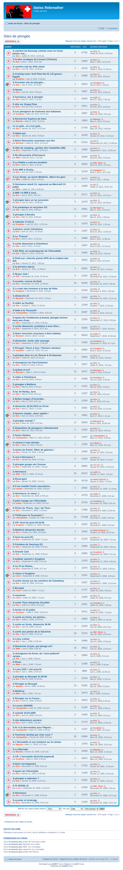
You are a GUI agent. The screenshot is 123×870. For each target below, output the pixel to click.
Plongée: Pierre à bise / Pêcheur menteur (38, 348)
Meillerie (19, 691)
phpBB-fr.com (67, 866)
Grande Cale (22, 551)
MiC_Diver (98, 163)
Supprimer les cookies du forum (73, 859)
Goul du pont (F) (24, 537)
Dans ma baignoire (25, 763)
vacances (20, 595)
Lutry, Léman (22, 639)
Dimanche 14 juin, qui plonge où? (33, 646)
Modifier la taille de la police (115, 22)
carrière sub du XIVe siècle (30, 66)
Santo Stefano (23, 435)
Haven (18, 89)
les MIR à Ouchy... (25, 169)
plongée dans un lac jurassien (31, 200)
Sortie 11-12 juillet (25, 610)
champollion (21, 313)
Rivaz (18, 662)
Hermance (20, 471)
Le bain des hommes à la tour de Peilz (36, 288)
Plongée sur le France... (28, 698)
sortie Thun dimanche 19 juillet (32, 602)
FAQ (102, 28)
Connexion (113, 28)
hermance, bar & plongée (29, 97)
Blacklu (19, 121)
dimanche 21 (22, 295)
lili (94, 141)
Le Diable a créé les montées (31, 162)
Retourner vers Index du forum (19, 822)
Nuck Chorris (99, 479)
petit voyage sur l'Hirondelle (30, 500)
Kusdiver (20, 79)
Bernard (19, 143)
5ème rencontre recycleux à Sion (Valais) (38, 333)
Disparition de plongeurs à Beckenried (36, 428)
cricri (18, 576)
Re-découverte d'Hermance (30, 155)
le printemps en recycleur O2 (31, 207)
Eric (18, 56)
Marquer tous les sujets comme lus (81, 41)
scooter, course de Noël (28, 281)
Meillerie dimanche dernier (30, 529)
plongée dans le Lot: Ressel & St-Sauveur (38, 355)
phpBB (53, 864)
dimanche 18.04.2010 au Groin (32, 406)
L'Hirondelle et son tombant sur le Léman (38, 742)
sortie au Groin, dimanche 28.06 (32, 624)
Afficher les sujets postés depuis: (39, 809)
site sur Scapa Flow (26, 104)
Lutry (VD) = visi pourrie (28, 669)
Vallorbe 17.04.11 (24, 222)
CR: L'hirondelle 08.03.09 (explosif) (34, 756)
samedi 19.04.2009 (25, 713)
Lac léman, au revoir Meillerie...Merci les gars (40, 177)
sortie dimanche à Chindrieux (31, 243)
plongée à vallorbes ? (27, 778)
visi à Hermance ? (25, 457)
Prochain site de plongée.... (30, 82)
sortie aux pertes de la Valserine (33, 631)
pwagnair (97, 170)
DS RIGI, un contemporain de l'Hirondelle (38, 251)
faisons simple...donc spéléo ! (31, 413)
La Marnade (21, 749)
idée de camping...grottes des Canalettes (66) (40, 148)
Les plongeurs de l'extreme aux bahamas (38, 111)
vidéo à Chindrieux (25, 377)
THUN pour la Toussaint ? (29, 515)
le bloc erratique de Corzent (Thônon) (36, 59)
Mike (18, 157)
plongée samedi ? (25, 420)
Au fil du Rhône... (24, 566)
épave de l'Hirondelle (26, 771)
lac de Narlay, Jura (25, 391)
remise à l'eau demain (27, 442)
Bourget (19, 588)
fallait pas (20, 133)
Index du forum (15, 23)
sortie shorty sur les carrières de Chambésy (39, 580)
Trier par (72, 809)
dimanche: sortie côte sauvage (32, 340)
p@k (95, 97)
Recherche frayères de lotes (30, 118)
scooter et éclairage (26, 800)
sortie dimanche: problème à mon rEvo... (37, 326)
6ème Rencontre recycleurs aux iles (35, 140)
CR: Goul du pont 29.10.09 (29, 522)
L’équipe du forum (50, 859)
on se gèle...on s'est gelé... (27, 126)
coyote (19, 489)
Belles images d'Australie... (30, 399)
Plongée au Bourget (26, 683)
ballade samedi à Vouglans (30, 559)
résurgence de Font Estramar (31, 362)
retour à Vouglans (25, 573)
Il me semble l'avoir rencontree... (33, 486)
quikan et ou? (22, 369)
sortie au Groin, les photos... (31, 617)
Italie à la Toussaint (26, 310)
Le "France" (21, 236)
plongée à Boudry (25, 214)
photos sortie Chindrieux (29, 229)
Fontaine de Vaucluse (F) (29, 544)
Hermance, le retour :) (27, 493)
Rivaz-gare (21, 479)
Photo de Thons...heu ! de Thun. (33, 508)
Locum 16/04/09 (23, 705)
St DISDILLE (22, 785)
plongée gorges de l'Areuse (30, 464)
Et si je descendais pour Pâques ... (34, 727)
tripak (96, 443)
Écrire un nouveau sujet (12, 41)
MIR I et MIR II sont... (26, 192)
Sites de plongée (32, 23)
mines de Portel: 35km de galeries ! (34, 449)
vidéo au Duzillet (24, 303)
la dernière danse (24, 266)
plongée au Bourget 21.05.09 (31, 676)
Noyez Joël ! (22, 274)
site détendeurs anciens (28, 720)
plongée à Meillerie (25, 384)
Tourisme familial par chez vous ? (34, 734)
